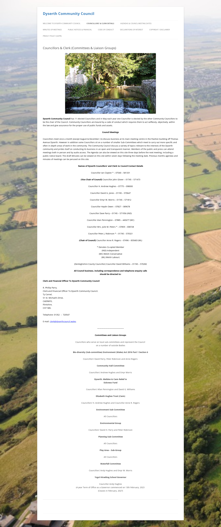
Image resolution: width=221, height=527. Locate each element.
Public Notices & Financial (80, 29)
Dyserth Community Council (68, 13)
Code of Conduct (106, 29)
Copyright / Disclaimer (159, 29)
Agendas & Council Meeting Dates (136, 23)
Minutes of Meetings (52, 29)
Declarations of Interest (131, 29)
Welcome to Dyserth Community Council (61, 23)
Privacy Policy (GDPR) (52, 36)
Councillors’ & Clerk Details (100, 23)
